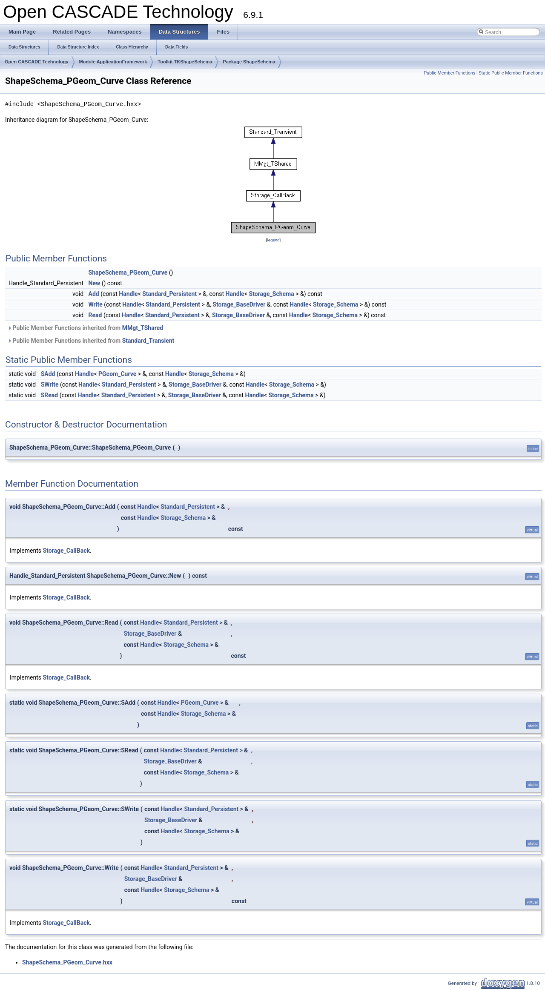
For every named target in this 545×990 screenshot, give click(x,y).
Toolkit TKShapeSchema (185, 61)
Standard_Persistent (169, 293)
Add (94, 293)
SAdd (48, 373)
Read (95, 315)
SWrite (50, 384)
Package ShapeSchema (249, 61)
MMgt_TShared (142, 327)
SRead (49, 395)
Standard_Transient (148, 340)
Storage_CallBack (66, 550)
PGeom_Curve (117, 373)
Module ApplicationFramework (113, 61)
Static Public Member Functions (511, 73)
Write (96, 304)
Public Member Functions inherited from (85, 327)
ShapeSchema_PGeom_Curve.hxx (67, 962)
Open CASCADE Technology (37, 61)
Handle (128, 293)
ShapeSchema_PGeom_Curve (128, 272)
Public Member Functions (450, 73)
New (94, 283)
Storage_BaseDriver (238, 304)
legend (273, 240)
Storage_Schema (271, 293)
